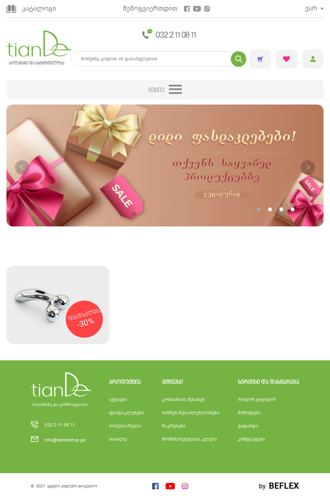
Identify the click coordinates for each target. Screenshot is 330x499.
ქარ (311, 8)
